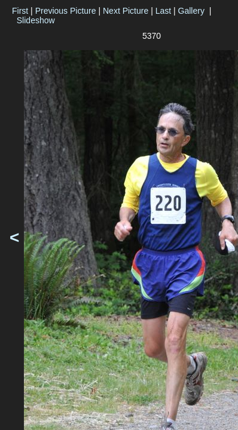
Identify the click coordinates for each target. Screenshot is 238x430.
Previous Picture (65, 11)
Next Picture (125, 11)
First (20, 11)
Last (163, 11)
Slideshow (36, 20)
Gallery (191, 11)
